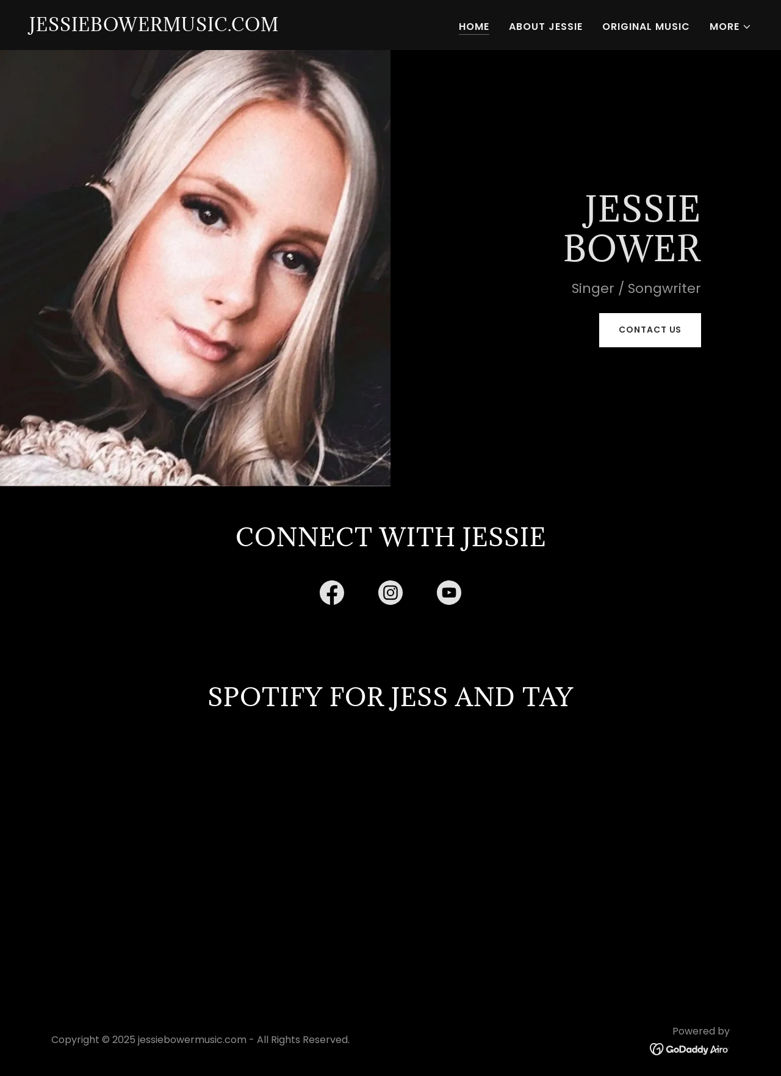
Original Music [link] (646, 27)
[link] (154, 28)
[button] (731, 27)
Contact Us (650, 329)
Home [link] (474, 27)
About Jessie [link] (546, 27)
